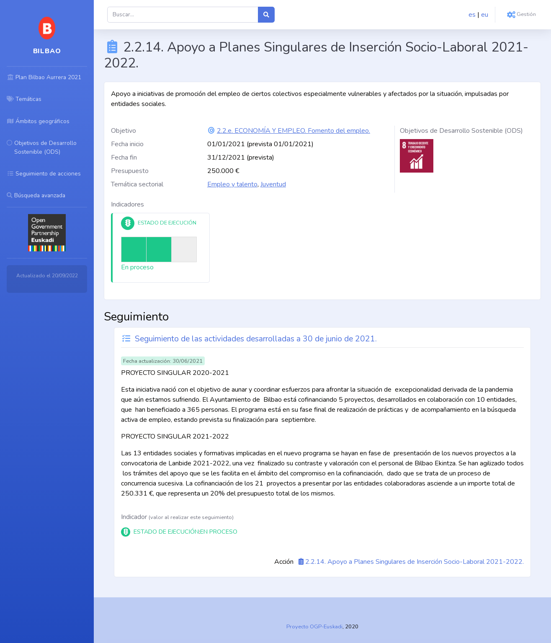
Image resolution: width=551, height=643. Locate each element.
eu (484, 14)
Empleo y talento (232, 184)
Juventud (273, 184)
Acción (284, 561)
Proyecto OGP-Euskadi (314, 626)
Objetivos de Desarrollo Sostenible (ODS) (461, 130)
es (472, 14)
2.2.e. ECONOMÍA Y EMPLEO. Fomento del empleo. (293, 130)
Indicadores (127, 204)
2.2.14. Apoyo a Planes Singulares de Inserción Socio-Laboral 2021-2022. (414, 561)
